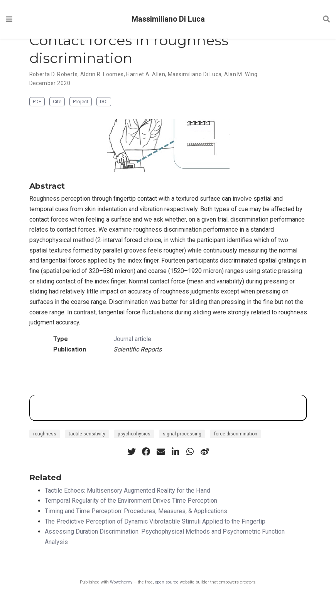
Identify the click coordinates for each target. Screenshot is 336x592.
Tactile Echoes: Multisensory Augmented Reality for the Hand (127, 490)
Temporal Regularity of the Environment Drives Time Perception (131, 500)
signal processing (182, 434)
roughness (44, 434)
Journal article (132, 339)
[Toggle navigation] (9, 19)
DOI (104, 101)
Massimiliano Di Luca (168, 19)
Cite (57, 101)
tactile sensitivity (87, 434)
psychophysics (134, 434)
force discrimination (235, 434)
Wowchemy (121, 582)
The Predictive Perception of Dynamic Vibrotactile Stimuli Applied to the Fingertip (155, 521)
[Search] (326, 19)
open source (167, 582)
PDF (37, 101)
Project (80, 101)
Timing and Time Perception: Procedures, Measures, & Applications (136, 511)
